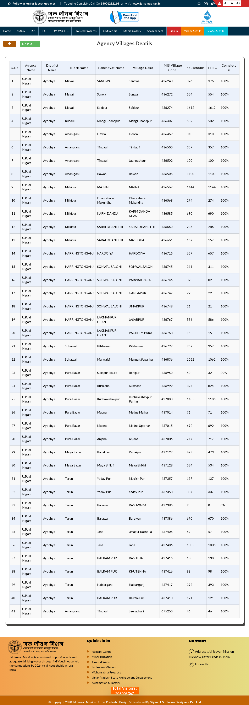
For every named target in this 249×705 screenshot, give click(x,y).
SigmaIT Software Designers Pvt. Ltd (175, 702)
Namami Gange (101, 651)
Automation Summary (106, 682)
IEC (44, 31)
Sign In (174, 31)
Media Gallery (132, 31)
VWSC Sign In (216, 31)
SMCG (21, 31)
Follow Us (202, 664)
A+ (238, 3)
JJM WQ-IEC (60, 31)
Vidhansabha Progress (106, 672)
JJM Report (110, 31)
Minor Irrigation (102, 656)
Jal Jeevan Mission (104, 667)
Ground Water (101, 662)
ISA (33, 31)
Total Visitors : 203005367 (124, 690)
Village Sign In (192, 31)
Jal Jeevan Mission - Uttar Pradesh (94, 702)
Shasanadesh (155, 31)
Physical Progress (85, 31)
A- (226, 3)
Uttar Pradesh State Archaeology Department (122, 677)
